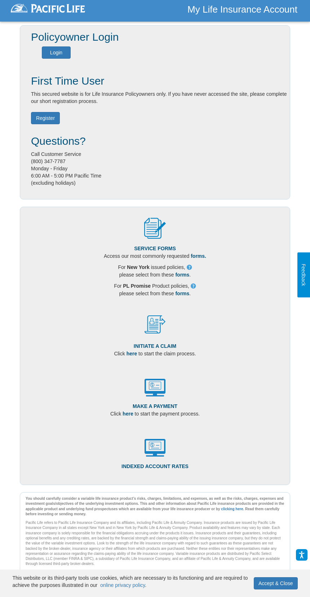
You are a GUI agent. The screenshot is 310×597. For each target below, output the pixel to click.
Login (56, 52)
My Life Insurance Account (242, 9)
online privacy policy (122, 585)
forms (182, 275)
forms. (198, 256)
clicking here (232, 509)
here (132, 353)
